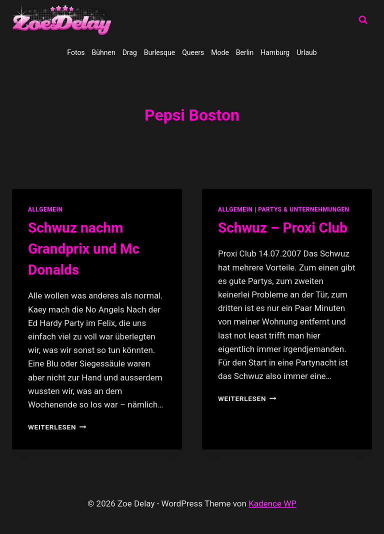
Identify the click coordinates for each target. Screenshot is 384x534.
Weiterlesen (57, 427)
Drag (129, 52)
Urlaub (306, 52)
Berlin (245, 52)
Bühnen (104, 52)
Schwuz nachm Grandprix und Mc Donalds (84, 249)
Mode (220, 52)
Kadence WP (272, 503)
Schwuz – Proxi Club (283, 228)
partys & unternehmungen (303, 209)
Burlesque (159, 52)
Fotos (75, 52)
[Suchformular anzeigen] (363, 20)
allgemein (45, 209)
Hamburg (275, 52)
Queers (193, 52)
